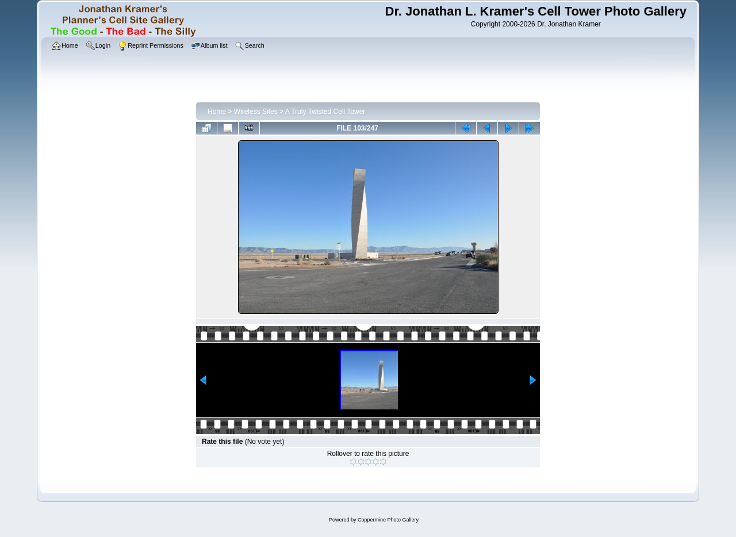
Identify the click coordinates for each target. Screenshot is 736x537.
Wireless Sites (256, 112)
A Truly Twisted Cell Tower (325, 112)
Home (217, 112)
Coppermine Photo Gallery (388, 520)
